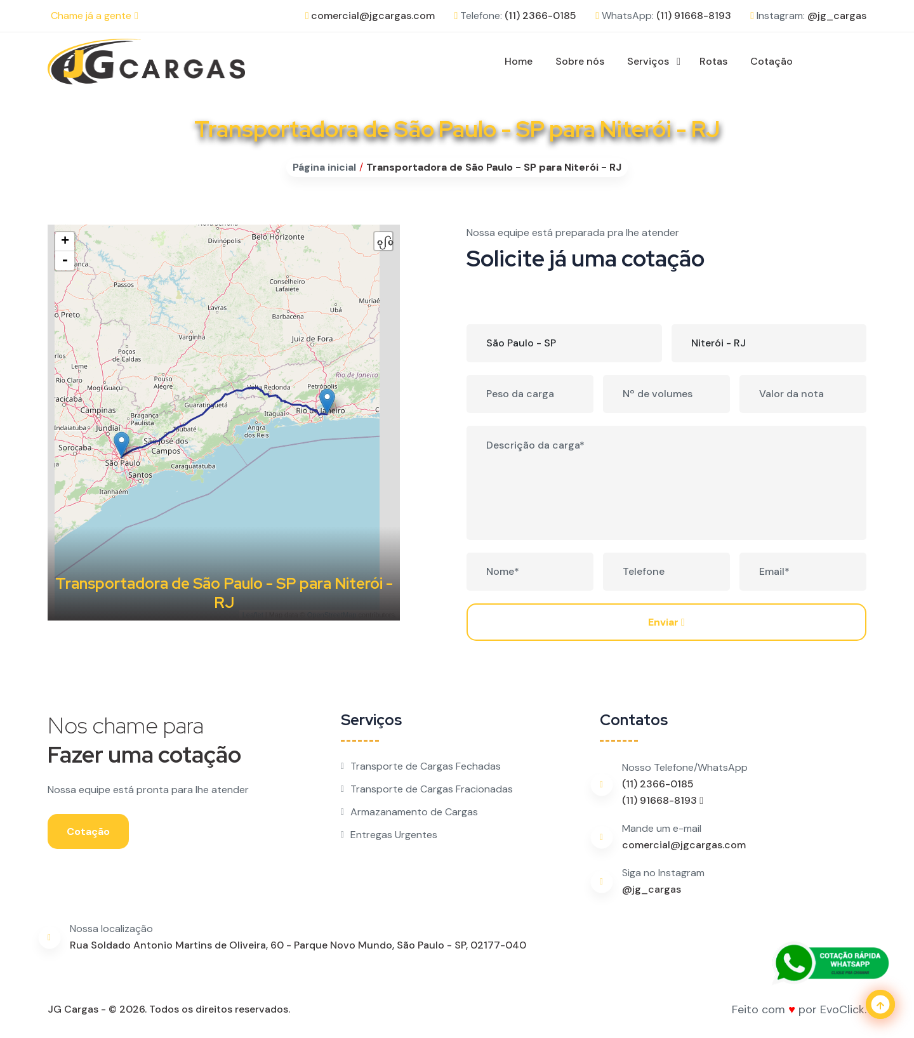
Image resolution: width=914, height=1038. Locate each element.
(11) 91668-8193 (693, 15)
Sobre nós (579, 61)
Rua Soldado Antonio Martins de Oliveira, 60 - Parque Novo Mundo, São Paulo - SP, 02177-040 (298, 945)
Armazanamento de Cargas (409, 811)
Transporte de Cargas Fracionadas (427, 789)
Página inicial (324, 167)
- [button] (64, 260)
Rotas (713, 61)
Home (519, 61)
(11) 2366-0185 (540, 15)
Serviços (648, 61)
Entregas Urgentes (389, 834)
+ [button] (65, 241)
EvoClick (842, 1009)
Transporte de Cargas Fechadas (421, 766)
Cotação (771, 61)
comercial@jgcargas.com (373, 15)
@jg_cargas (836, 15)
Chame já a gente (94, 15)
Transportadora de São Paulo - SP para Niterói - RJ (493, 167)
